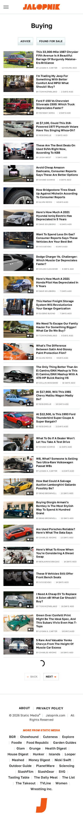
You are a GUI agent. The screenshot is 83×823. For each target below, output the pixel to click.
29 (31, 202)
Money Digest (39, 760)
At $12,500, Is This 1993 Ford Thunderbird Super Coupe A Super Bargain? (55, 418)
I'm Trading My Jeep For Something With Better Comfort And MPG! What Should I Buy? (52, 81)
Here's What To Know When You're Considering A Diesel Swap (55, 553)
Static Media (29, 715)
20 (31, 493)
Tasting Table (18, 777)
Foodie (16, 742)
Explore (68, 737)
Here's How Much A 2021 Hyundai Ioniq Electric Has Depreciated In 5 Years (54, 216)
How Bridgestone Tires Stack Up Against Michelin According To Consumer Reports (56, 193)
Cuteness (50, 737)
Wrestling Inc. (41, 789)
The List (68, 777)
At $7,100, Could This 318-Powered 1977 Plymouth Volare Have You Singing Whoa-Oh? (57, 126)
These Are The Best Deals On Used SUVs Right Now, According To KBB (55, 149)
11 (31, 113)
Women (61, 783)
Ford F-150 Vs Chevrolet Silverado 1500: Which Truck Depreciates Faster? (55, 104)
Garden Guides (64, 742)
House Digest (18, 754)
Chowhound (29, 737)
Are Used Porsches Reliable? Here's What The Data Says (55, 531)
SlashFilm (25, 771)
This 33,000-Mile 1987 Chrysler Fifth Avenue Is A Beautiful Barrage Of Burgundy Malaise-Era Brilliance (57, 57)
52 (31, 606)
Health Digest (56, 748)
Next (49, 676)
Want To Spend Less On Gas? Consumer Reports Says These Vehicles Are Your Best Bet (57, 238)
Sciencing (66, 766)
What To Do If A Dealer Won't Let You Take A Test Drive (55, 440)
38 (31, 448)
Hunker (38, 754)
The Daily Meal (46, 777)
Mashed (18, 760)
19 (31, 246)
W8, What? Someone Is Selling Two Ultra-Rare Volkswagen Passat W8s (57, 462)
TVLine (45, 783)
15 (31, 224)
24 (31, 471)
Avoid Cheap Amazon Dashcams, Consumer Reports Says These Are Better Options (57, 171)
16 (31, 516)
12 (31, 313)
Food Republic (37, 742)
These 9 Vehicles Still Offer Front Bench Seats (54, 575)
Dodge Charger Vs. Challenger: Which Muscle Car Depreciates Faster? (56, 260)
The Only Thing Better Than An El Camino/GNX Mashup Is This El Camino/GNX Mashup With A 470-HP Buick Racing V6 (57, 372)
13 (31, 157)
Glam (21, 748)
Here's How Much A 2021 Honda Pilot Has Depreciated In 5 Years (57, 282)
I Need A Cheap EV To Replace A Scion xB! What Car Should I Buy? (56, 597)
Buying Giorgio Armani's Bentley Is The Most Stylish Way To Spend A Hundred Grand (54, 508)
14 (31, 65)
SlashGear (46, 771)
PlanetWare (45, 766)
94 (31, 404)
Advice (25, 41)
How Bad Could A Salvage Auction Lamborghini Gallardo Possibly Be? (56, 484)
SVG (62, 771)
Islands (54, 754)
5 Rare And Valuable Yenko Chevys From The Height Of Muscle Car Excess (55, 644)
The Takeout (25, 783)
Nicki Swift (63, 760)
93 (31, 135)
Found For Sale (51, 41)
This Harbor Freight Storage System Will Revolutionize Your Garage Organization (55, 305)
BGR (12, 737)
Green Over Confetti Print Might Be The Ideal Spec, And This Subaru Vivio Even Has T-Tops (56, 621)
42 (31, 335)
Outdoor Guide (20, 766)
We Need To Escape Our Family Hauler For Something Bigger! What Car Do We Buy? (57, 327)
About (24, 708)
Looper (70, 754)
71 (31, 426)
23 (31, 179)
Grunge (35, 748)
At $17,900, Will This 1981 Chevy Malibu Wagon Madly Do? (54, 395)
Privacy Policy (49, 708)
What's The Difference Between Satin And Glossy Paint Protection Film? (54, 349)
